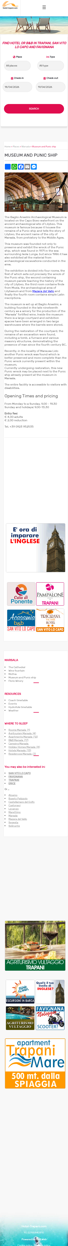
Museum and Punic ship (22, 677)
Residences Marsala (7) (22, 753)
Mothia (12, 674)
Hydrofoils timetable (20, 707)
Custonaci (14, 805)
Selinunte (14, 825)
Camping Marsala (18, 743)
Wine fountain (16, 670)
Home (8, 146)
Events (12, 703)
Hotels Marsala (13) (19, 750)
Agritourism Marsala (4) (22, 733)
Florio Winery (15, 680)
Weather (13, 710)
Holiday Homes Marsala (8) (24, 747)
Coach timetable (18, 700)
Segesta (13, 822)
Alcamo (12, 795)
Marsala (26, 146)
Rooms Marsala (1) (19, 730)
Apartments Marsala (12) (23, 736)
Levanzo (13, 808)
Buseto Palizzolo (17, 798)
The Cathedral (16, 667)
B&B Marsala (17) (18, 740)
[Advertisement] (34, 480)
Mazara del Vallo (43, 291)
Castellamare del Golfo (21, 802)
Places (16, 146)
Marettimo (14, 812)
